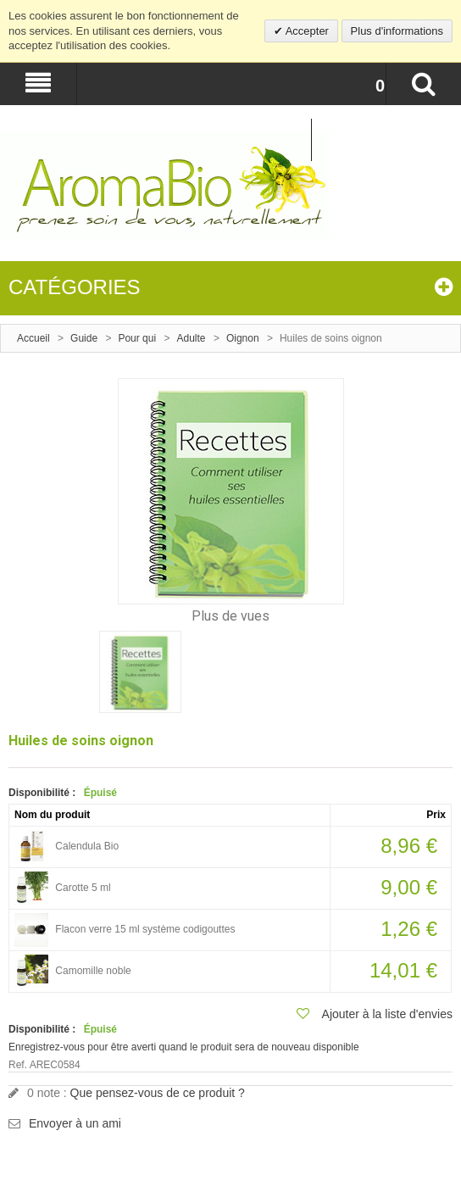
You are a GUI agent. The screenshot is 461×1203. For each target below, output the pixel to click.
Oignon (242, 338)
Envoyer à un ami (75, 1123)
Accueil (33, 338)
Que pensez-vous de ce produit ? (157, 1093)
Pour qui (137, 338)
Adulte (191, 338)
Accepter (306, 31)
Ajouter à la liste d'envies (387, 1014)
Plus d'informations (397, 31)
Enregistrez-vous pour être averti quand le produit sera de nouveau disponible (183, 1047)
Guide (83, 338)
